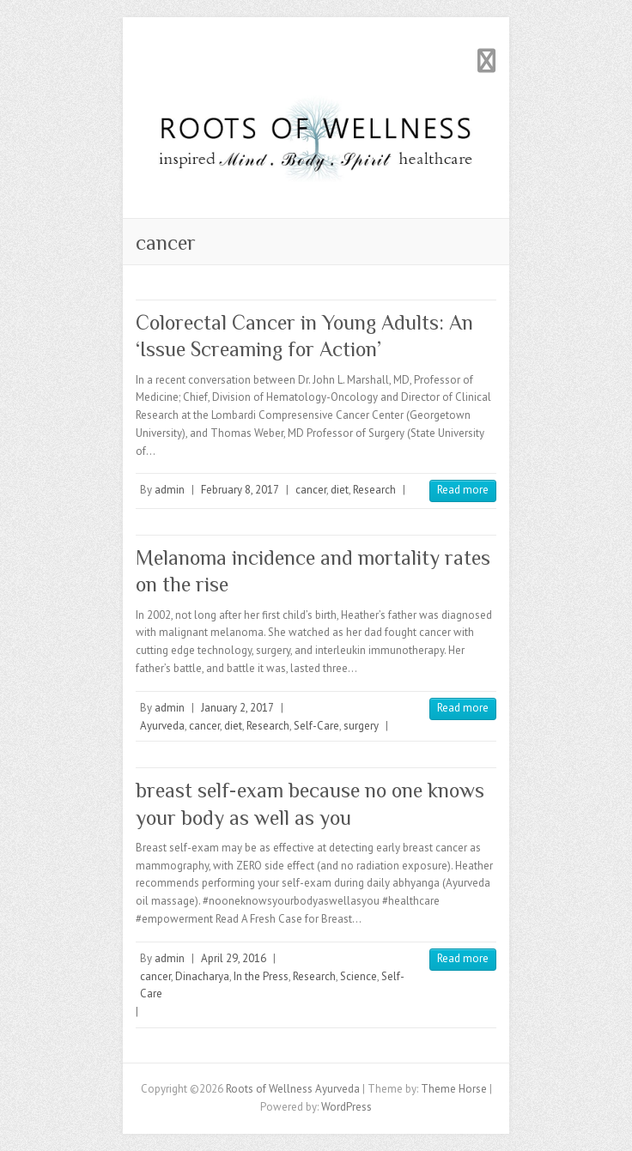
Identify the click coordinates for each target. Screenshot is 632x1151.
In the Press (261, 976)
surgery (361, 725)
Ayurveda (162, 725)
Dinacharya (202, 976)
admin (170, 489)
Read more (463, 489)
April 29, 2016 (233, 958)
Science (358, 976)
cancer (310, 489)
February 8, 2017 (240, 489)
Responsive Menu (486, 60)
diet (340, 489)
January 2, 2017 (237, 707)
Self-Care (316, 725)
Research (374, 489)
